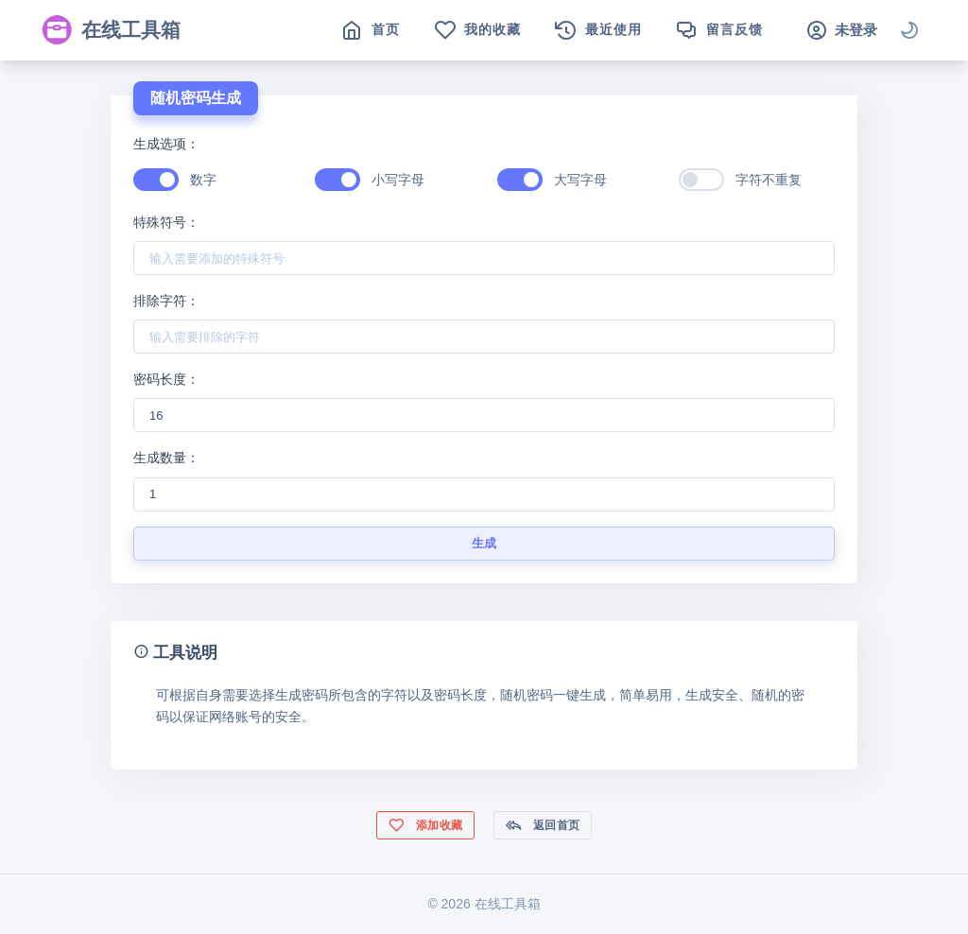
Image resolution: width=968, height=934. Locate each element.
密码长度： (166, 379)
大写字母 (580, 179)
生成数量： (166, 457)
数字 (203, 179)
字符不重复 (768, 179)
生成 (484, 543)
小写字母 (398, 179)
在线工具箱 (111, 30)
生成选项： (166, 143)
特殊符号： (166, 222)
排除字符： (166, 300)
